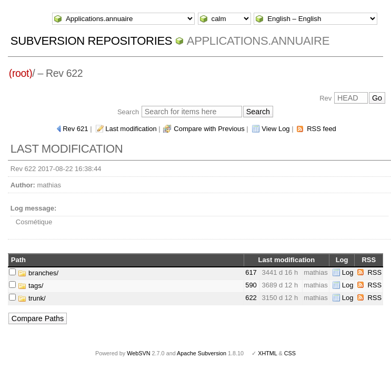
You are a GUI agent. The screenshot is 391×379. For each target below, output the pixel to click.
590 (251, 285)
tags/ (30, 286)
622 (251, 298)
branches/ (38, 273)
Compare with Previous (209, 129)
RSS (374, 272)
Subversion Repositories (91, 40)
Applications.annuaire (258, 40)
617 (251, 272)
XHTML (267, 353)
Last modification (131, 129)
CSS (290, 353)
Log (348, 272)
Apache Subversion (201, 353)
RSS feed (321, 129)
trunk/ (31, 298)
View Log (275, 129)
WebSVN (138, 353)
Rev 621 (75, 129)
